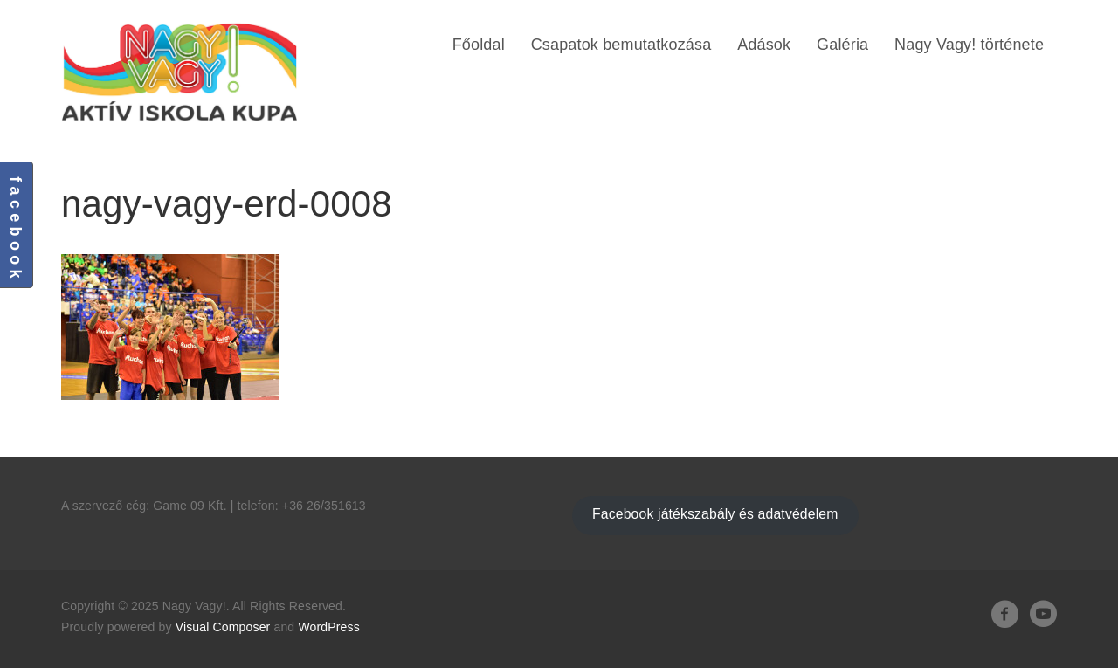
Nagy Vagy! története (969, 44)
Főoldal (478, 44)
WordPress (328, 627)
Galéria (842, 44)
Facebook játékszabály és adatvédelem (715, 513)
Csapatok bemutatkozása (621, 44)
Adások (763, 44)
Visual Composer (223, 627)
